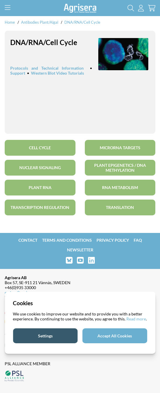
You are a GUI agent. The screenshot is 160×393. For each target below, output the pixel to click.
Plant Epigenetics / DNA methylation (120, 168)
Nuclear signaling (40, 167)
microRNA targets (120, 147)
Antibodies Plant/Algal (40, 22)
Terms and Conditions (67, 240)
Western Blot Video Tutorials (57, 73)
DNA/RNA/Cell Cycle (82, 22)
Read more (136, 318)
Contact (27, 240)
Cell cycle (40, 147)
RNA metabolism (120, 187)
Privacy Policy (113, 240)
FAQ (138, 240)
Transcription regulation (40, 207)
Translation (120, 207)
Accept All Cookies (114, 335)
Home (10, 22)
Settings (45, 335)
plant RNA (40, 187)
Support (17, 73)
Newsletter (80, 249)
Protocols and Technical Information (47, 68)
